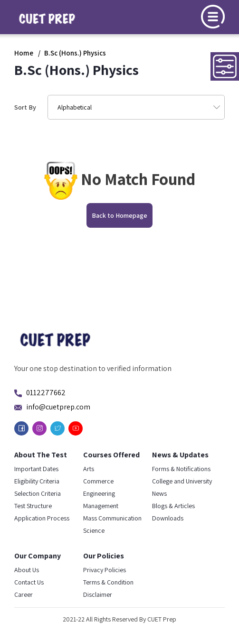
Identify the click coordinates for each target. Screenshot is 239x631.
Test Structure (33, 505)
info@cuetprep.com (58, 407)
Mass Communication (112, 518)
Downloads (167, 518)
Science (94, 530)
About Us (26, 570)
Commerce (98, 481)
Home (23, 52)
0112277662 (46, 393)
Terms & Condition (108, 582)
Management (100, 505)
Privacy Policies (104, 570)
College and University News (182, 487)
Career (23, 594)
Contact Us (29, 582)
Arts (88, 468)
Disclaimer (97, 594)
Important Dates (36, 468)
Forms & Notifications (181, 468)
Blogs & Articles (173, 505)
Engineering (99, 493)
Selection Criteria (37, 493)
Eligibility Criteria (36, 481)
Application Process (41, 518)
